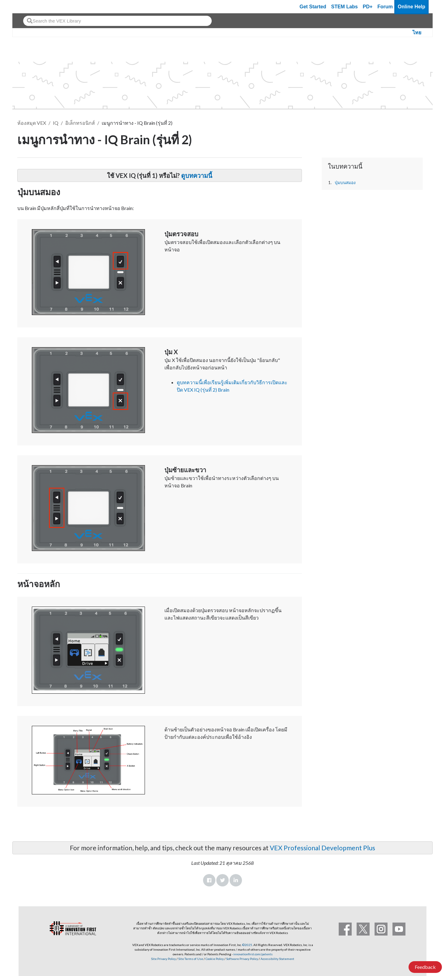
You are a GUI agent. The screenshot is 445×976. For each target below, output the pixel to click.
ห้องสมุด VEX (31, 123)
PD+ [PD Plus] (368, 6)
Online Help (411, 6)
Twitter (222, 880)
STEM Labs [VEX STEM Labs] (344, 6)
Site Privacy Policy (163, 959)
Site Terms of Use (190, 959)
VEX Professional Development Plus (322, 848)
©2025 (247, 945)
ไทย (417, 32)
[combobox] (117, 21)
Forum (385, 6)
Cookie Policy (215, 959)
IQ (55, 123)
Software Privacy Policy (242, 959)
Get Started (312, 6)
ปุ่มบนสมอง (345, 182)
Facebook (209, 880)
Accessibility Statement (277, 959)
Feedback (425, 967)
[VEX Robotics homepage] (29, 6)
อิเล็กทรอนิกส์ (80, 123)
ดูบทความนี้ (196, 175)
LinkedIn (236, 880)
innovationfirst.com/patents (253, 954)
